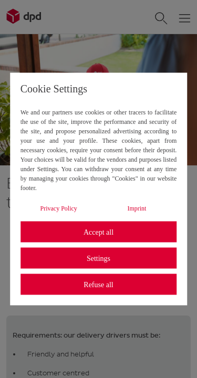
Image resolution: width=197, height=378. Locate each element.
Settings (98, 258)
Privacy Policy (58, 208)
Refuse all (98, 284)
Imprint (136, 208)
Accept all (98, 232)
